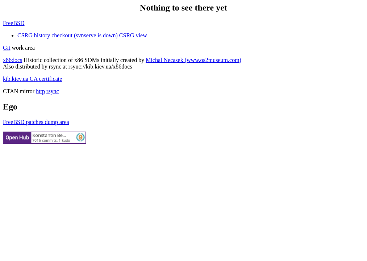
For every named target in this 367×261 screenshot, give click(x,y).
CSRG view (133, 35)
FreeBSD (14, 23)
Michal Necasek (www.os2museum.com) (193, 60)
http (40, 91)
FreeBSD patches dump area (36, 122)
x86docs (12, 60)
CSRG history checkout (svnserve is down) (67, 35)
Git (6, 48)
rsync (52, 91)
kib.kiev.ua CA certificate (32, 79)
